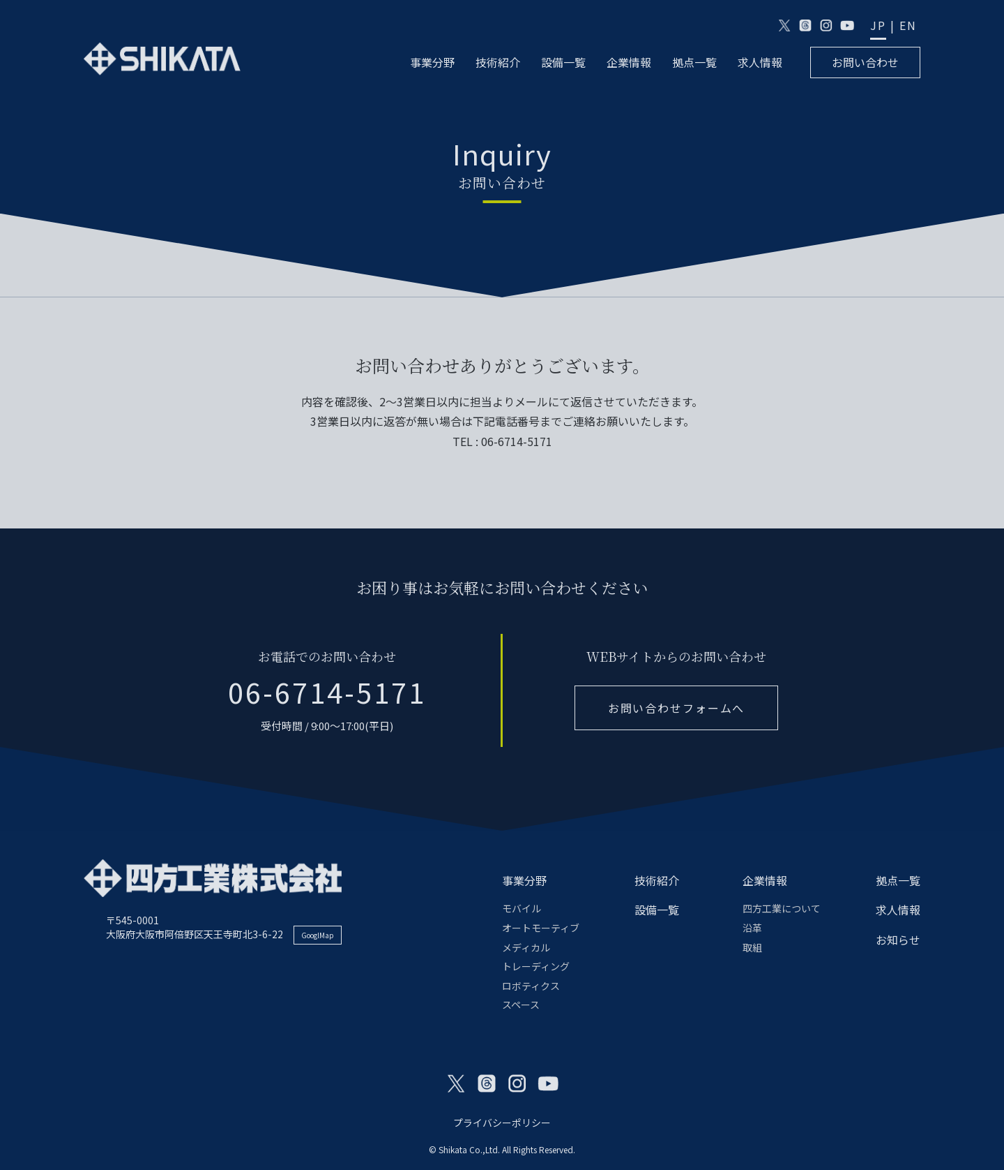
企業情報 (629, 62)
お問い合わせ (865, 62)
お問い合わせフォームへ (676, 707)
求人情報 (760, 62)
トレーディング (536, 966)
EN (908, 25)
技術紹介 (498, 62)
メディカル (526, 947)
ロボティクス (531, 986)
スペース (521, 1005)
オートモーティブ (540, 928)
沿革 (752, 928)
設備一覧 (563, 62)
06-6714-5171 (327, 692)
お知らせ (898, 939)
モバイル (521, 908)
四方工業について (782, 908)
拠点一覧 (694, 62)
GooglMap (317, 935)
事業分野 (432, 62)
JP (878, 25)
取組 (752, 947)
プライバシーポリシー (502, 1123)
